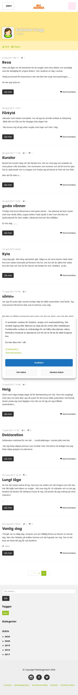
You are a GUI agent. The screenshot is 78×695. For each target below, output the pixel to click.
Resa (6, 62)
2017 (6, 654)
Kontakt (54, 685)
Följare (15, 46)
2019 (6, 645)
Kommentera (68, 92)
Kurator (8, 157)
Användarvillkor (40, 685)
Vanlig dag (12, 528)
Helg (6, 389)
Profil (5, 46)
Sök (6, 598)
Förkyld (8, 112)
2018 (6, 650)
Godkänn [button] (39, 363)
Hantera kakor (68, 685)
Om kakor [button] (21, 372)
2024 (6, 636)
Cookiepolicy (11, 349)
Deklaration (12, 434)
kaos (7, 546)
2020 (6, 641)
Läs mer (8, 92)
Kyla (6, 253)
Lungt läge (11, 479)
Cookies (8, 685)
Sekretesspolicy (21, 685)
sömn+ (8, 296)
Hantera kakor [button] (57, 372)
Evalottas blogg (30, 29)
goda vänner (13, 205)
